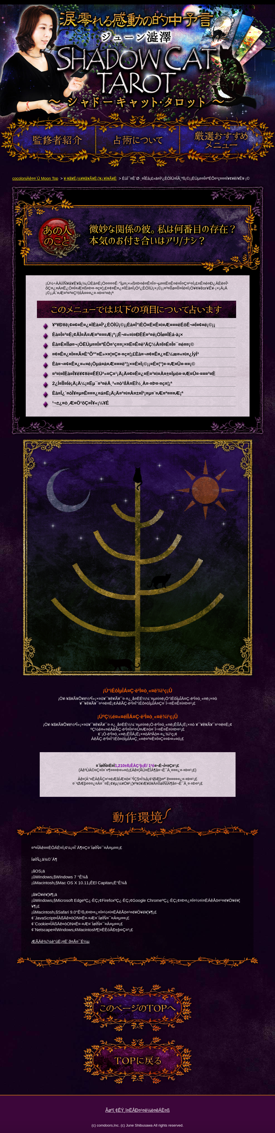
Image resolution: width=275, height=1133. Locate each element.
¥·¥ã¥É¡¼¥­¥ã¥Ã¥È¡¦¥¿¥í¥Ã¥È (90, 178)
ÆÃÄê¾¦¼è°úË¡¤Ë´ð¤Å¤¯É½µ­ (60, 941)
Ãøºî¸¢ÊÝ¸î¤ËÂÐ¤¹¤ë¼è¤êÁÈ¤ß (137, 1110)
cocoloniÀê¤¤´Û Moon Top (35, 178)
